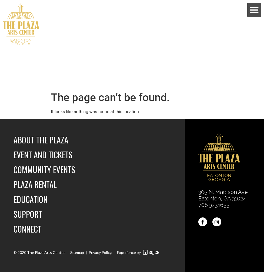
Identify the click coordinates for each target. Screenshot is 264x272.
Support (28, 214)
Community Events (44, 169)
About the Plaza (41, 140)
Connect (27, 229)
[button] (254, 10)
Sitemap (77, 252)
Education (31, 199)
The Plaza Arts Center (45, 252)
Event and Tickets (43, 155)
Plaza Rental (35, 184)
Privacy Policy (100, 252)
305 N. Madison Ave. (224, 192)
